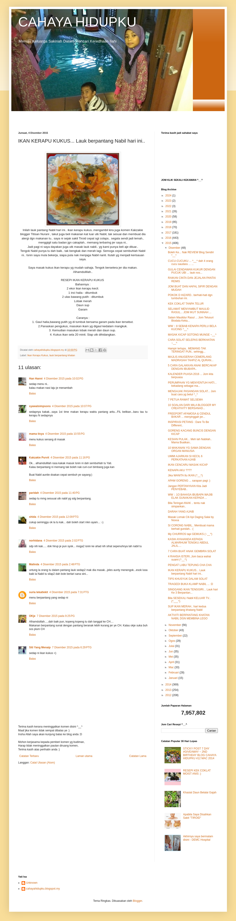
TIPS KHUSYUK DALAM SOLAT (188, 578)
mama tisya (36, 433)
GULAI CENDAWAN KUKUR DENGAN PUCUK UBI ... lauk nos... (191, 271)
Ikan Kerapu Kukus (37, 355)
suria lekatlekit (38, 592)
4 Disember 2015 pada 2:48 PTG (60, 564)
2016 (168, 237)
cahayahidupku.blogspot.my (43, 888)
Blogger (137, 900)
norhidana (35, 540)
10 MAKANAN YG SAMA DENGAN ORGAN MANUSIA (189, 449)
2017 (168, 232)
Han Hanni (35, 378)
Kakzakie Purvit (39, 457)
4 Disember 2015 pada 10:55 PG (65, 433)
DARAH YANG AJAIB (181, 511)
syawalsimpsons (40, 406)
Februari (174, 672)
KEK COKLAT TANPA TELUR (186, 303)
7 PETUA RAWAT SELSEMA (185, 399)
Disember (175, 247)
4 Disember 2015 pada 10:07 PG (71, 406)
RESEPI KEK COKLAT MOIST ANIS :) (197, 772)
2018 (168, 227)
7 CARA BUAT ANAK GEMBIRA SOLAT (192, 551)
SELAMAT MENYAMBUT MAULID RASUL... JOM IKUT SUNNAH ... (189, 310)
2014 (168, 684)
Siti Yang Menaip (40, 647)
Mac (172, 667)
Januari (173, 678)
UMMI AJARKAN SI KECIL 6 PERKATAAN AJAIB (185, 458)
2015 (168, 243)
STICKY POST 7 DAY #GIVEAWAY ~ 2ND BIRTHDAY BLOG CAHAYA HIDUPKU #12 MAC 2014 (199, 753)
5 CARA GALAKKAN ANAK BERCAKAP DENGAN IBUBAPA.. (192, 367)
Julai (172, 646)
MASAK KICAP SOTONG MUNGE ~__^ (192, 334)
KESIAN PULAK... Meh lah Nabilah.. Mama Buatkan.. (190, 441)
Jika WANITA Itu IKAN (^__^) (185, 475)
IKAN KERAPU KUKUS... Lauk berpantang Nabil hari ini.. (186, 572)
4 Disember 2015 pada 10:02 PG (63, 378)
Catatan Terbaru (29, 756)
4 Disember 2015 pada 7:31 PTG (69, 592)
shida (32, 516)
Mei (171, 656)
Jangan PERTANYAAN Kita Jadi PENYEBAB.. (187, 487)
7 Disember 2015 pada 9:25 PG (56, 616)
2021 (168, 211)
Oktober (174, 630)
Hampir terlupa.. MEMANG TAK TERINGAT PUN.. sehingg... (187, 350)
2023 (168, 200)
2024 (168, 195)
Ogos (172, 640)
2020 (168, 216)
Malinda (34, 564)
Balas (32, 393)
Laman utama (84, 756)
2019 (168, 222)
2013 (168, 690)
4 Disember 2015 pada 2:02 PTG (63, 540)
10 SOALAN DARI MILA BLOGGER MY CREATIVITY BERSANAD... (192, 406)
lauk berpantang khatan (62, 355)
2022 (168, 206)
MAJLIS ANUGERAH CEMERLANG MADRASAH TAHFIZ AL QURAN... (191, 358)
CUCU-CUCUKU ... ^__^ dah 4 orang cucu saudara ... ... (190, 262)
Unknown (31, 882)
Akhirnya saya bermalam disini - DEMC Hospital (198, 838)
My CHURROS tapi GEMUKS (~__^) (190, 534)
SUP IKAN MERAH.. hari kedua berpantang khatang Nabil (187, 608)
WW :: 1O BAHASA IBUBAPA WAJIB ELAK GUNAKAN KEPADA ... (190, 496)
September (176, 635)
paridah (34, 492)
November (175, 625)
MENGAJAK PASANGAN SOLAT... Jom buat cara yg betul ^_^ (192, 393)
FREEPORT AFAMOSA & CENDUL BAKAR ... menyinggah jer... (189, 415)
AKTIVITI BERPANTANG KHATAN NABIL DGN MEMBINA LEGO (188, 616)
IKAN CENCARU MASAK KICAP (188, 464)
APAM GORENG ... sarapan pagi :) (189, 480)
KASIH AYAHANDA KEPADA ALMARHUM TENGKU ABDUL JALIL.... (188, 542)
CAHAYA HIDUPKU (77, 21)
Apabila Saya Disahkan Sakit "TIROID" (197, 816)
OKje (32, 616)
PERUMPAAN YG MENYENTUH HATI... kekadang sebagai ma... (192, 384)
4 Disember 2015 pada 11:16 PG (70, 457)
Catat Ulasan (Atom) (42, 762)
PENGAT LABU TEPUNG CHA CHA (190, 565)
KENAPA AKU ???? (180, 470)
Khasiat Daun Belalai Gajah (199, 792)
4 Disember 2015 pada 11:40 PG (60, 492)
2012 (168, 695)
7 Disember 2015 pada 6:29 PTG (71, 647)
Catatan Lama (137, 756)
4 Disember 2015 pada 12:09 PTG (58, 516)
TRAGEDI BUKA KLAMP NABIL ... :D (190, 584)
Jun (171, 651)
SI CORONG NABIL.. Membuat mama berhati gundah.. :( (191, 527)
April (172, 662)
